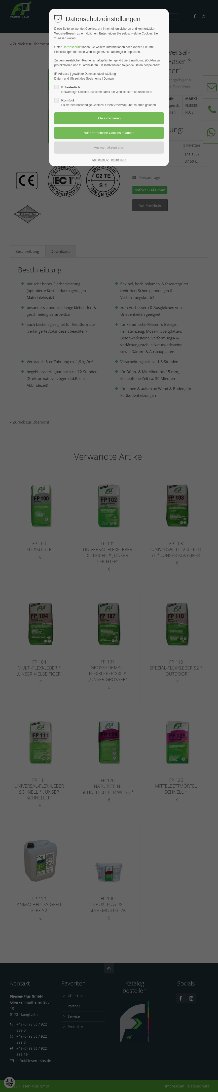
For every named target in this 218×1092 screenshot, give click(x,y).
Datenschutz (71, 47)
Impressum (118, 160)
